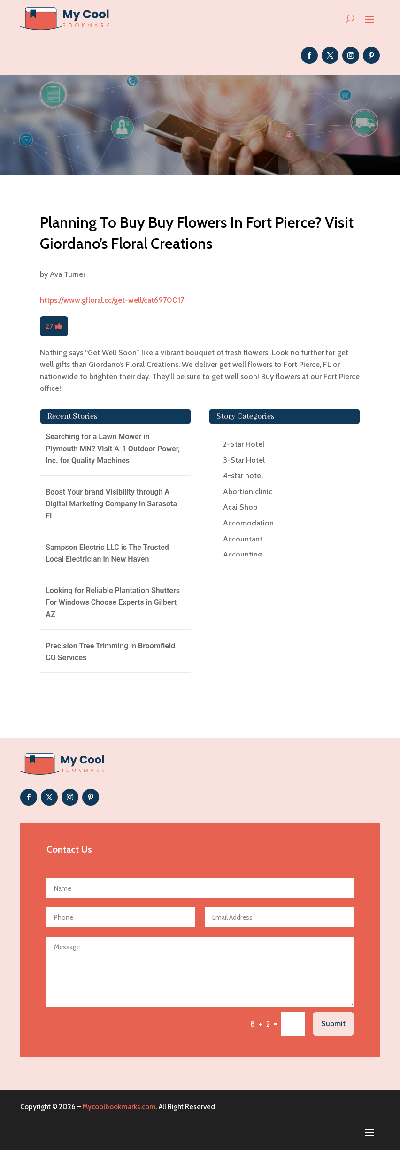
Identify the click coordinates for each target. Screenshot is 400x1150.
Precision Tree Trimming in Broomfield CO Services (110, 652)
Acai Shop (240, 507)
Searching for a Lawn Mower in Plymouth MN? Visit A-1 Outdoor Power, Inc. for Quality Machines (113, 448)
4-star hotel (243, 475)
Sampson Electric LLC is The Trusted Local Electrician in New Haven (107, 553)
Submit (333, 1023)
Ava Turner (67, 274)
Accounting (242, 554)
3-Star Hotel (244, 460)
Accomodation (248, 522)
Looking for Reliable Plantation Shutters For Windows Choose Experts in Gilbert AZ (113, 602)
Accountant (242, 538)
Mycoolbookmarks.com (119, 1107)
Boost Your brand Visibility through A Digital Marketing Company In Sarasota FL (111, 503)
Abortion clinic (247, 491)
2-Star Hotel (243, 444)
